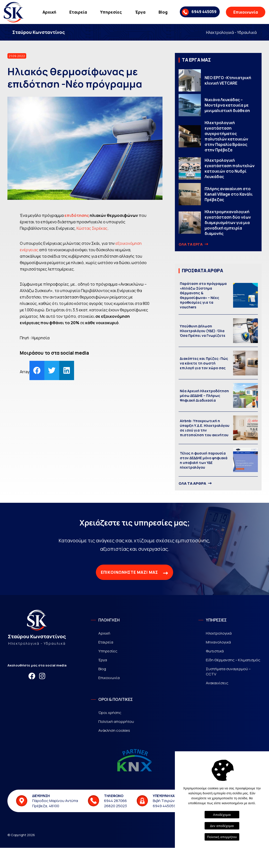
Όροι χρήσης (109, 712)
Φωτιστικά (215, 651)
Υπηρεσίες (111, 12)
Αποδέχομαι (222, 815)
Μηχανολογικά (218, 642)
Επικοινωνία (245, 12)
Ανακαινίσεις (217, 683)
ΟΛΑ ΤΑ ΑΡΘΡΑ (195, 483)
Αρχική (49, 12)
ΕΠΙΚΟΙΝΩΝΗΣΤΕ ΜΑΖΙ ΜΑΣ (134, 573)
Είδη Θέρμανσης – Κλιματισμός (233, 660)
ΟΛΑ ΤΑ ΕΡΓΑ (193, 244)
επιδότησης (76, 215)
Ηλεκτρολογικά (219, 633)
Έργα (140, 12)
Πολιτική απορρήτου (116, 721)
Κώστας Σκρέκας (92, 228)
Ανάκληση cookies (114, 730)
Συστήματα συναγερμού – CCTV (228, 671)
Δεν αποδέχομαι (222, 826)
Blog (163, 12)
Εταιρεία (78, 12)
